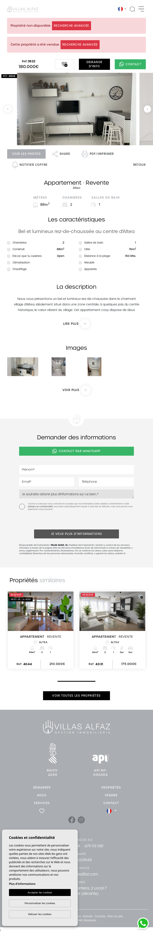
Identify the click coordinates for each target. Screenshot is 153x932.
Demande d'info (94, 64)
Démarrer (42, 787)
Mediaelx (90, 920)
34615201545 (80, 860)
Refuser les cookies (39, 914)
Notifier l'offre (29, 165)
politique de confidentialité (41, 506)
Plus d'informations (22, 884)
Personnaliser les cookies (40, 903)
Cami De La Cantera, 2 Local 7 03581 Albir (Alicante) (80, 891)
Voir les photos (26, 154)
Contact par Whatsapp (76, 451)
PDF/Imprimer (98, 154)
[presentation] (40, 521)
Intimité (88, 916)
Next (147, 109)
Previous (8, 109)
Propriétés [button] (111, 787)
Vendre (111, 795)
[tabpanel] (41, 630)
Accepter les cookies (39, 892)
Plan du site (115, 916)
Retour (139, 165)
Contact (130, 64)
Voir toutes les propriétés (76, 695)
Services (42, 803)
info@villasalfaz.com (80, 874)
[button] (76, 390)
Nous (42, 795)
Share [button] (61, 154)
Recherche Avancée (71, 25)
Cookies (100, 916)
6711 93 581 (93, 846)
